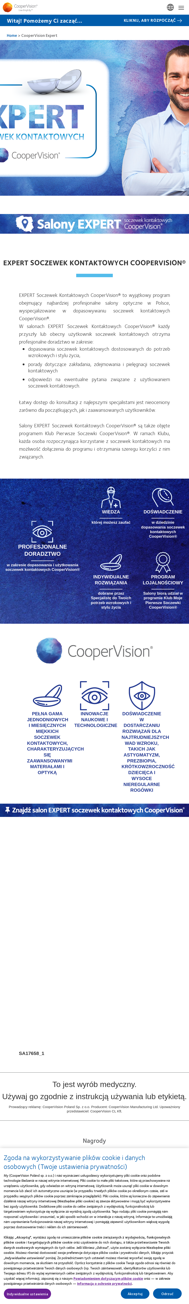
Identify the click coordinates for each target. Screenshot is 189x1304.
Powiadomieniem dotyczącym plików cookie (108, 1280)
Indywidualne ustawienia (27, 1296)
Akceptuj (135, 1296)
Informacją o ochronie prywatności (104, 1285)
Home (12, 35)
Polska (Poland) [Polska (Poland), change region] (170, 7)
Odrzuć (167, 1296)
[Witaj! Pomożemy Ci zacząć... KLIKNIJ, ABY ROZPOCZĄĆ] (94, 20)
